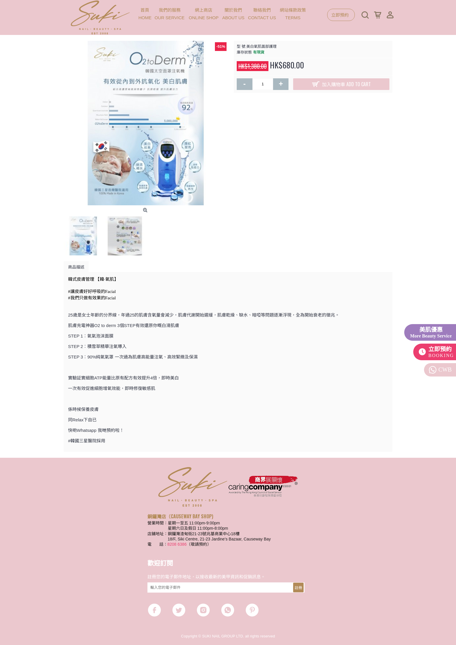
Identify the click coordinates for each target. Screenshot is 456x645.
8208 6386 (177, 544)
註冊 (298, 587)
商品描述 (76, 267)
